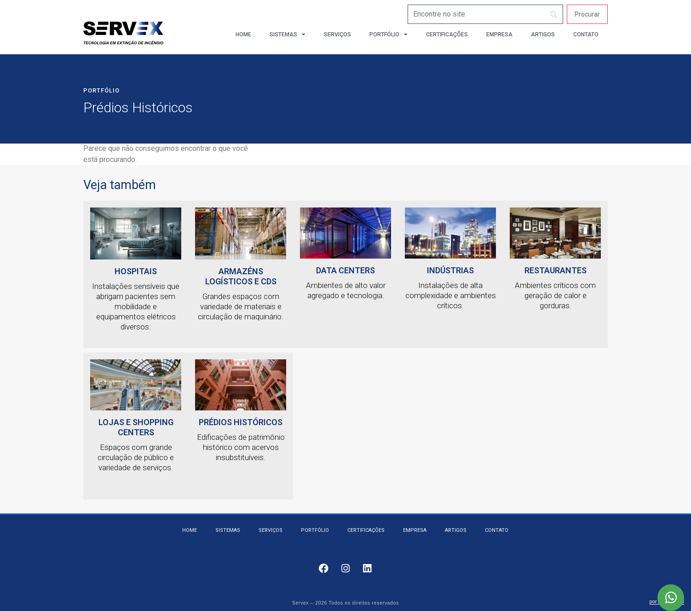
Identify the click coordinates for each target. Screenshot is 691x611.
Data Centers (345, 270)
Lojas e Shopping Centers (135, 427)
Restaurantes (555, 270)
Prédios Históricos (240, 422)
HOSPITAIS (136, 271)
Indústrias (450, 270)
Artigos (543, 34)
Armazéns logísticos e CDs (240, 276)
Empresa (499, 34)
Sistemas (287, 34)
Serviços (337, 34)
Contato (586, 34)
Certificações (447, 34)
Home (243, 34)
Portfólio (388, 34)
